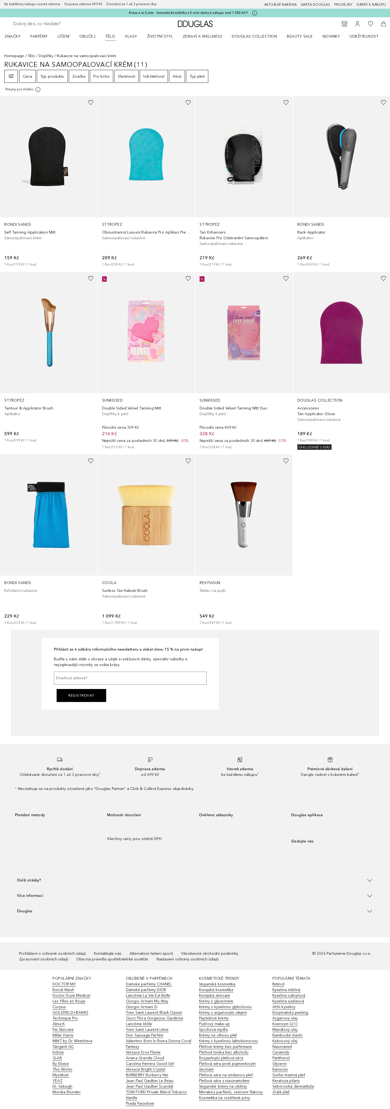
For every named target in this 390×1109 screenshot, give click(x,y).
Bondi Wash (63, 989)
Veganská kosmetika (217, 984)
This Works (62, 1069)
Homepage (14, 56)
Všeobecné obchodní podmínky (209, 953)
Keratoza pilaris (286, 1080)
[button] (195, 880)
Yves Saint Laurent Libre (147, 1029)
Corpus (59, 1007)
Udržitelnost (364, 36)
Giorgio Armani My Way (147, 1001)
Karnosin (280, 1069)
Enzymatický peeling (290, 1012)
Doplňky (46, 56)
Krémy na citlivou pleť (218, 1035)
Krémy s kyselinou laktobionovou (228, 1041)
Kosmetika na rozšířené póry (224, 1097)
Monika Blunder (67, 1092)
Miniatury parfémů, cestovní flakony (231, 1092)
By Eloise (61, 1063)
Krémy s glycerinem (216, 1001)
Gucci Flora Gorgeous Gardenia (154, 1018)
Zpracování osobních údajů (43, 959)
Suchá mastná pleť (288, 1075)
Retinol (278, 984)
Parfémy (39, 36)
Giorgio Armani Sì (141, 1007)
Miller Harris (63, 1035)
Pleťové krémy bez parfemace (225, 1046)
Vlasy (131, 36)
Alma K (59, 1024)
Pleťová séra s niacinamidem (224, 1080)
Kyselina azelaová (288, 1001)
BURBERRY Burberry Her (147, 1075)
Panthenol (281, 1058)
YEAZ (58, 1080)
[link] (48, 181)
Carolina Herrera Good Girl (150, 1063)
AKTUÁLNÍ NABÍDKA (280, 4)
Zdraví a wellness (202, 36)
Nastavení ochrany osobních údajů (188, 959)
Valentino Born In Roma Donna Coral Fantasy (158, 1044)
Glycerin (279, 1063)
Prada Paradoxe (140, 1103)
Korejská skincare (214, 995)
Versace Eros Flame (143, 1052)
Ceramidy (281, 1052)
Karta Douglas (315, 4)
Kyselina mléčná (286, 989)
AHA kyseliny (283, 1007)
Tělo (110, 36)
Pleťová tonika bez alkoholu (223, 1052)
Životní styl (160, 36)
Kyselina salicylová (289, 995)
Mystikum (61, 1075)
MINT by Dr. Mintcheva (72, 1041)
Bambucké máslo (287, 1035)
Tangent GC (63, 1046)
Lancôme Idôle (139, 1024)
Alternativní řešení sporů (151, 953)
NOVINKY (331, 36)
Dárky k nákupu (371, 4)
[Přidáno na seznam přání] (90, 102)
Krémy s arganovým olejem (223, 1012)
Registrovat (81, 695)
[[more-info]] (23, 89)
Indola (58, 1052)
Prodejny (343, 4)
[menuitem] (16, 36)
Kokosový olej (285, 1041)
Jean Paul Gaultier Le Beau (150, 1080)
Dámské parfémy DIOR (146, 989)
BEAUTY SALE (300, 36)
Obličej (87, 36)
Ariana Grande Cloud (145, 1058)
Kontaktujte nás (107, 953)
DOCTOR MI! (64, 984)
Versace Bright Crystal (145, 1069)
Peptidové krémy (214, 1018)
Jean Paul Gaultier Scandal (149, 1086)
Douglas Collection (254, 36)
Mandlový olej (285, 1029)
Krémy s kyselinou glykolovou (225, 1007)
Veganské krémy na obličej (223, 1086)
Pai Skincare (63, 1029)
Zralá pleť (281, 1092)
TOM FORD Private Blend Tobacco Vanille (156, 1095)
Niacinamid (282, 1046)
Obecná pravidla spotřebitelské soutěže (112, 959)
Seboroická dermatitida (293, 1086)
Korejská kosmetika (216, 989)
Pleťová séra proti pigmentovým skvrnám (227, 1066)
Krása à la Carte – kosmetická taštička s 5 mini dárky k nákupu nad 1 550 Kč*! (188, 13)
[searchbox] (53, 24)
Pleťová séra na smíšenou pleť (226, 1075)
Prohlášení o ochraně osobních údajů (52, 953)
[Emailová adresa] (130, 678)
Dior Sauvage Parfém (145, 1035)
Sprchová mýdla (213, 1029)
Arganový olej (285, 1018)
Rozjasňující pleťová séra (221, 1058)
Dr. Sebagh (62, 1086)
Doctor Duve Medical (71, 995)
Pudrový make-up (214, 1024)
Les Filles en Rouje (69, 1001)
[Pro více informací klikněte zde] (254, 12)
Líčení (64, 36)
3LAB (57, 1058)
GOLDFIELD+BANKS (70, 1012)
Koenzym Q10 (284, 1024)
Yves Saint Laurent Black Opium (154, 1012)
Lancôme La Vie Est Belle (148, 995)
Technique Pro (65, 1018)
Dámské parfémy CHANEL (149, 984)
